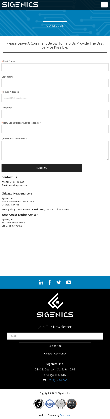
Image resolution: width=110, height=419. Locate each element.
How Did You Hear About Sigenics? (22, 123)
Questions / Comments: (15, 138)
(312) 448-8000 (58, 380)
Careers (48, 353)
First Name (9, 61)
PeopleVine (65, 415)
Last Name (8, 77)
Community (60, 353)
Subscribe (55, 346)
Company (7, 107)
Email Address (11, 92)
